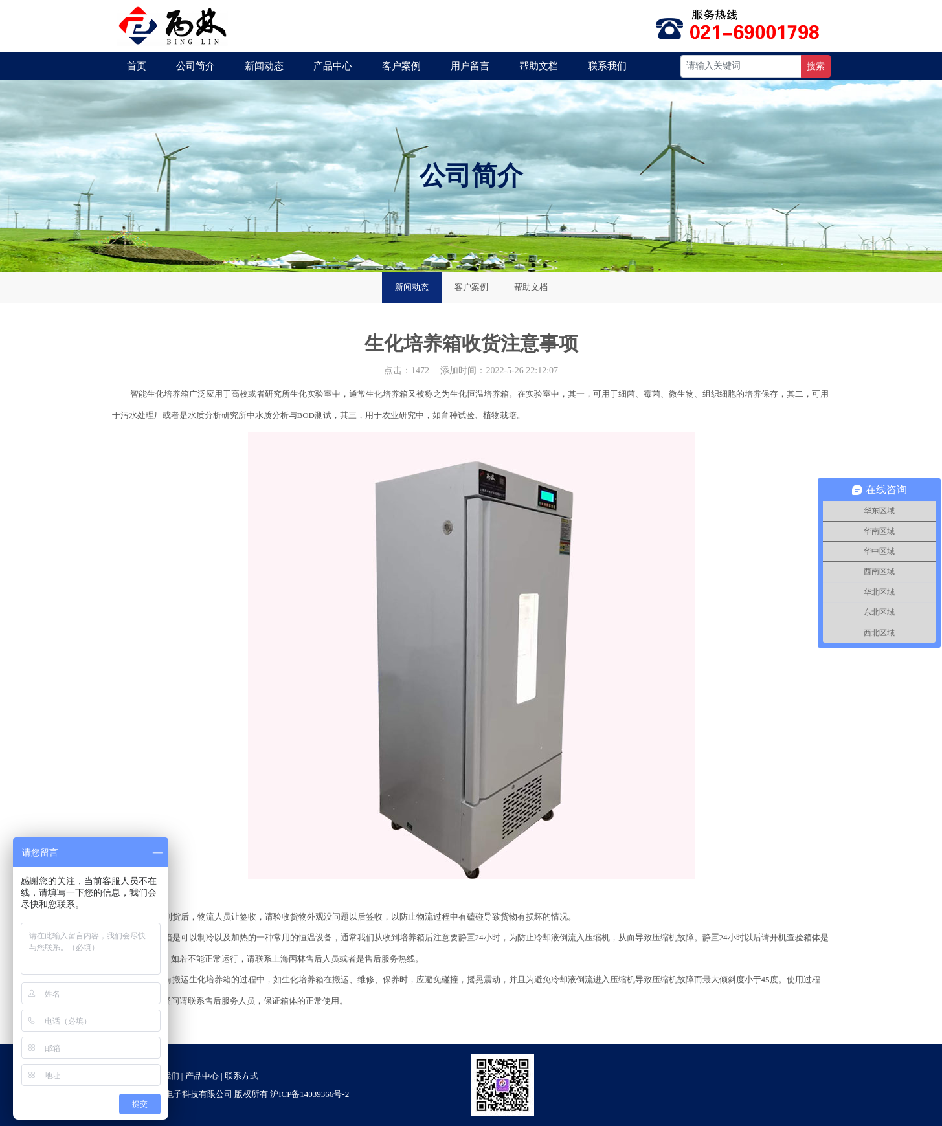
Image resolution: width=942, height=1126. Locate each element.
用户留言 (470, 66)
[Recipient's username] (741, 66)
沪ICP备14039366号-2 (309, 1094)
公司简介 (195, 66)
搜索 (816, 66)
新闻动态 (264, 66)
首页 (136, 66)
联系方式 (241, 1076)
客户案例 (401, 66)
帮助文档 (538, 66)
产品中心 (332, 66)
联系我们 (607, 66)
